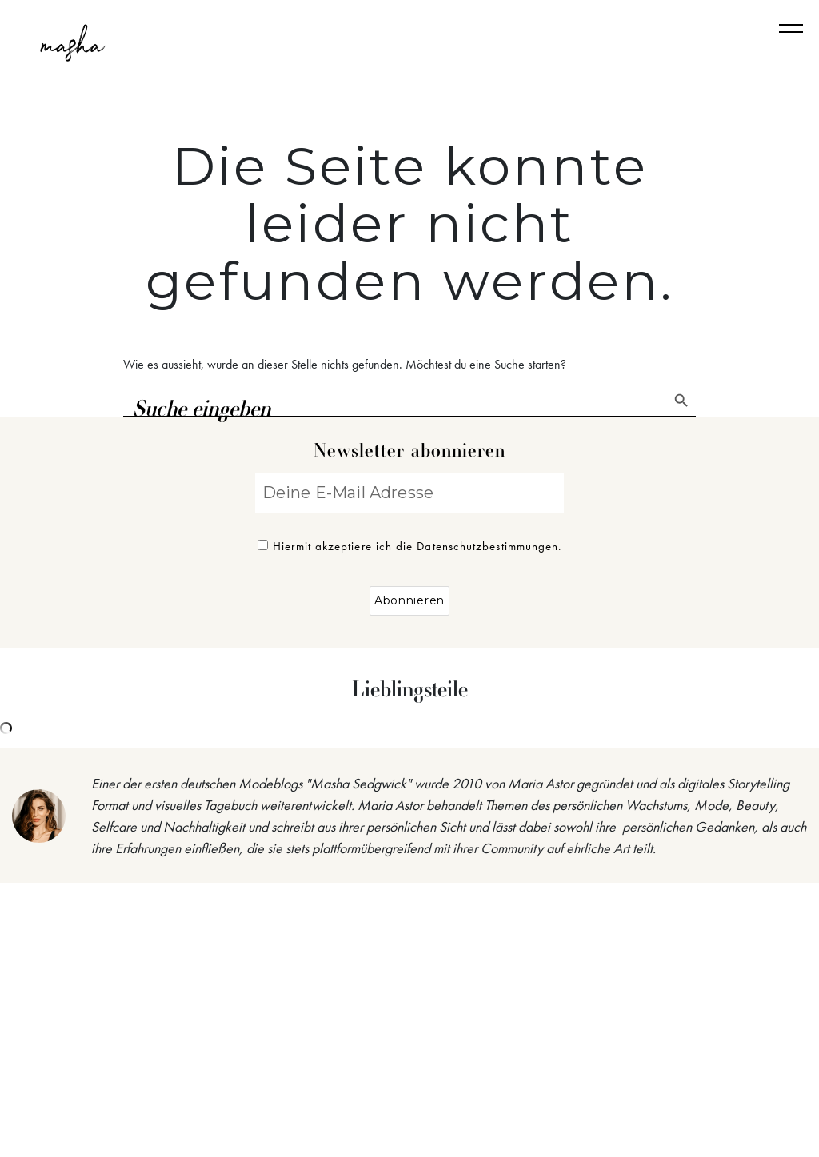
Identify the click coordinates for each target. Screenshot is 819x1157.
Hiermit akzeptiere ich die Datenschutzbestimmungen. (410, 546)
